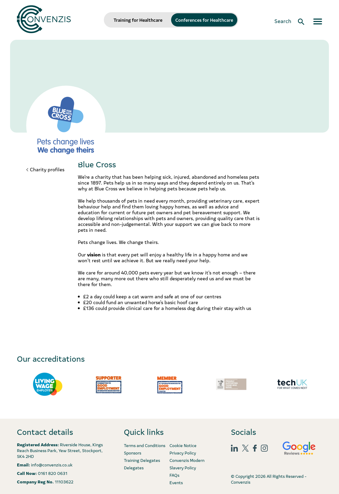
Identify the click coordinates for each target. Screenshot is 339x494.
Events (176, 482)
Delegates (134, 467)
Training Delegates (142, 460)
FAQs (174, 475)
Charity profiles (47, 169)
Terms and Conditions (144, 445)
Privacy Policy (183, 453)
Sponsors (132, 453)
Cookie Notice (183, 445)
